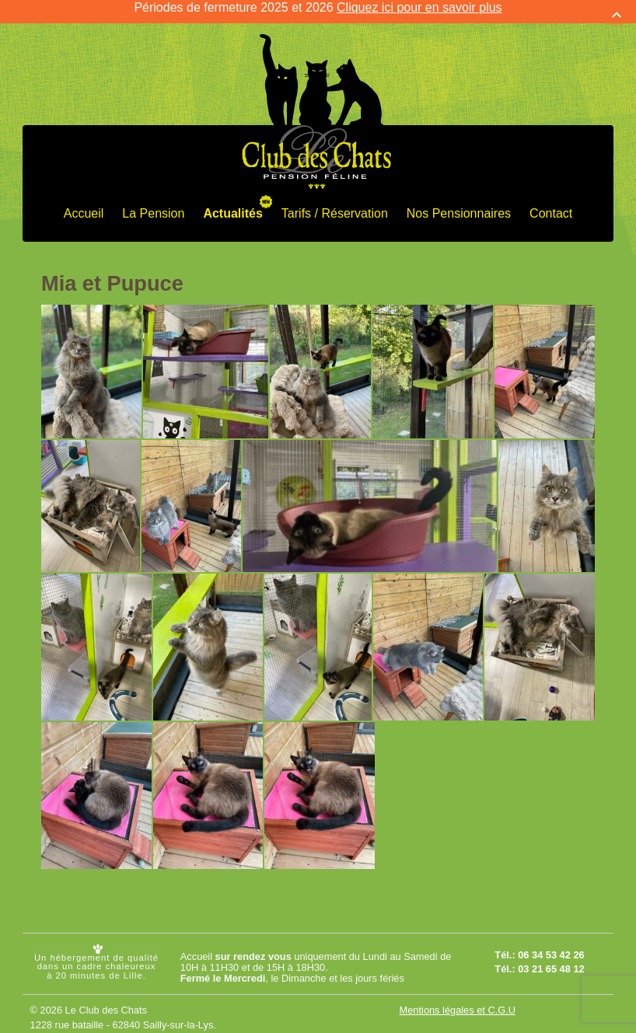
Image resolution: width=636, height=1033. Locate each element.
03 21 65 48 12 (551, 959)
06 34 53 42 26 (551, 946)
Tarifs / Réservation (334, 204)
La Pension (153, 204)
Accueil (84, 204)
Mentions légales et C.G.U (457, 1001)
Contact (550, 204)
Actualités (232, 204)
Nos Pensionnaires (459, 204)
